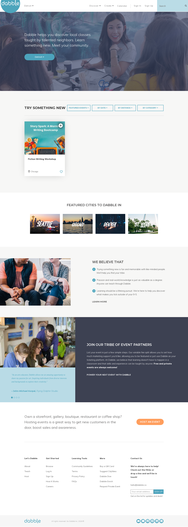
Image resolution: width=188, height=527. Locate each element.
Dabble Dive (105, 476)
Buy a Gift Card (107, 466)
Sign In (138, 5)
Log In (49, 471)
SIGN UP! (158, 491)
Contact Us (136, 458)
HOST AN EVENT (150, 422)
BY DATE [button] (102, 108)
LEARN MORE (99, 301)
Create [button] (109, 5)
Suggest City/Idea (108, 471)
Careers (49, 486)
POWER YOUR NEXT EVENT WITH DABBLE (109, 374)
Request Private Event (110, 486)
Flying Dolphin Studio (47, 391)
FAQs (74, 481)
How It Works (52, 481)
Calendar (122, 6)
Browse (49, 466)
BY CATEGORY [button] (150, 108)
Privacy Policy (78, 476)
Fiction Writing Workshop (42, 159)
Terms (75, 471)
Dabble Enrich (106, 481)
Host (26, 476)
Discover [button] (95, 5)
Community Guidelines (82, 466)
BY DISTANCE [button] (125, 108)
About (27, 466)
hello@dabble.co (138, 485)
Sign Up (149, 5)
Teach (27, 471)
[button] (29, 5)
